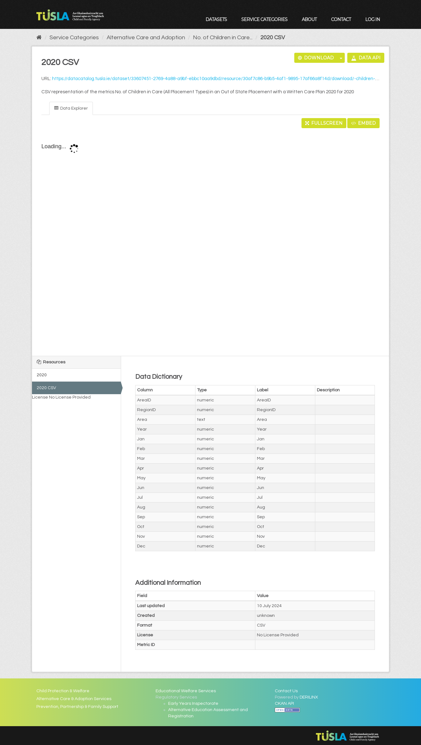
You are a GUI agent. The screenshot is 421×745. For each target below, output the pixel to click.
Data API (366, 58)
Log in (372, 19)
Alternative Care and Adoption (146, 38)
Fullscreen (324, 123)
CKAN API (284, 703)
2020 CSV (272, 38)
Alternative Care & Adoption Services (73, 699)
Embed (363, 123)
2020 (42, 375)
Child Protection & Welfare (62, 691)
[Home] (39, 38)
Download (316, 58)
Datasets (216, 19)
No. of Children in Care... (223, 38)
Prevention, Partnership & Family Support (77, 706)
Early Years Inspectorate (193, 703)
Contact (341, 19)
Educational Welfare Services (186, 691)
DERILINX (309, 697)
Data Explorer (71, 108)
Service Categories (264, 19)
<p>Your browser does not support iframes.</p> (210, 242)
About (309, 19)
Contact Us (286, 691)
